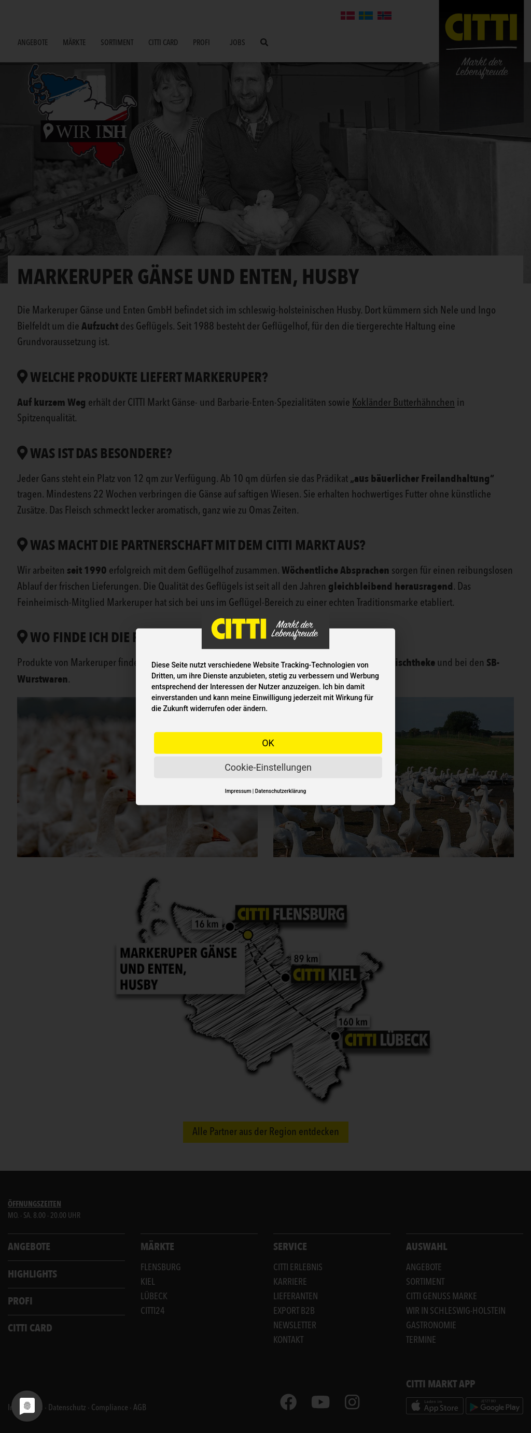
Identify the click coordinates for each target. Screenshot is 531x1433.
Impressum (238, 790)
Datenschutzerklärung (280, 790)
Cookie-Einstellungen (268, 766)
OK (268, 742)
